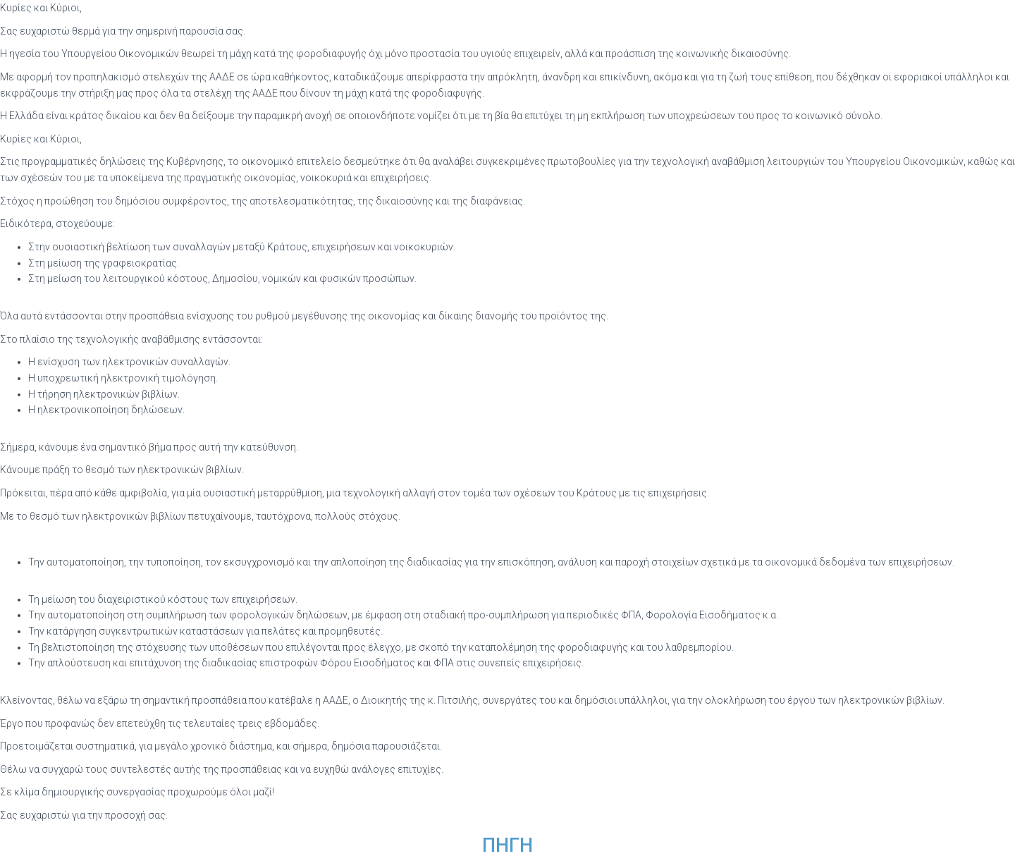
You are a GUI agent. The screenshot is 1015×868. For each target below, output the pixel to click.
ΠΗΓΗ (507, 845)
